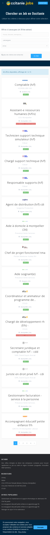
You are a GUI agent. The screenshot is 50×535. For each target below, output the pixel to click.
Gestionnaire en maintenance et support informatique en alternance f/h (24, 499)
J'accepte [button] (40, 527)
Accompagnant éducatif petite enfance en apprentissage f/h (20, 504)
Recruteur (42, 3)
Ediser (3, 480)
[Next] (34, 443)
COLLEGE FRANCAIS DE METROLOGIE (13, 486)
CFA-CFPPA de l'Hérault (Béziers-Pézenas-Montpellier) (18, 483)
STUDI (3, 488)
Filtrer (36, 56)
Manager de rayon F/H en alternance (13, 509)
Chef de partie (5, 501)
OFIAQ (3, 478)
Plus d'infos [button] (22, 532)
